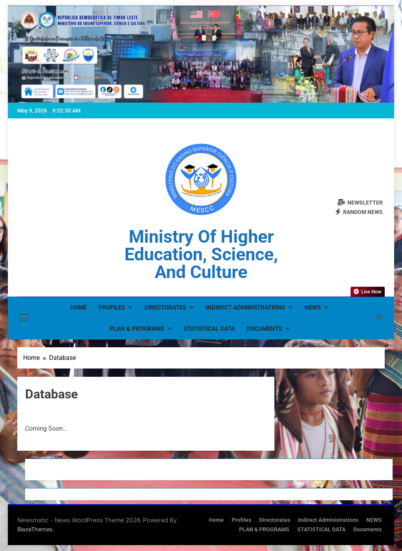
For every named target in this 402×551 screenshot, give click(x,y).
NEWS (313, 307)
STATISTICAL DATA (209, 328)
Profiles (112, 307)
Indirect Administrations (245, 307)
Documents (264, 328)
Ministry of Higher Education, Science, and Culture (201, 254)
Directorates (165, 307)
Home (78, 307)
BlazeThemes (35, 529)
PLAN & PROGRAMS (137, 328)
